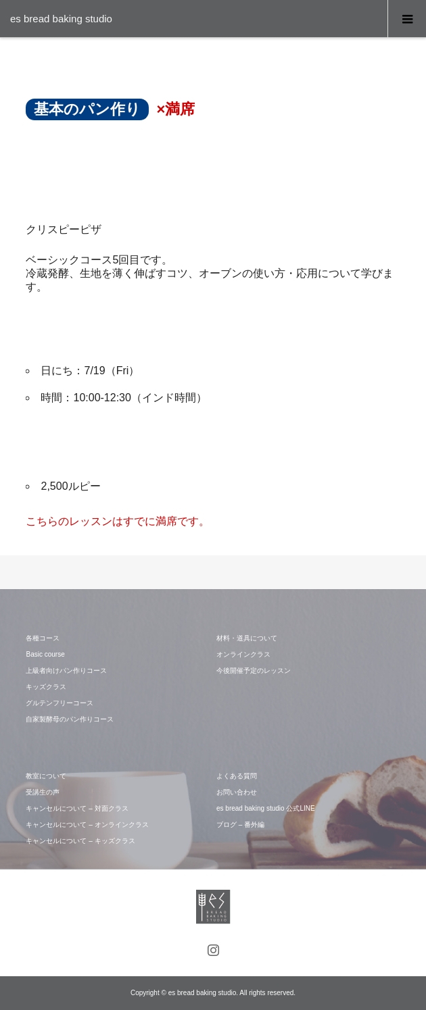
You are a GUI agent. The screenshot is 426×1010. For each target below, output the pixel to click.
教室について (46, 776)
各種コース (43, 638)
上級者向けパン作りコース (66, 670)
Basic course (45, 654)
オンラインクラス (243, 654)
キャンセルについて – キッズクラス (80, 840)
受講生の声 (43, 792)
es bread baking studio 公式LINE (265, 808)
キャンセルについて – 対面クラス (77, 808)
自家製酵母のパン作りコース (70, 719)
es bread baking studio (61, 18)
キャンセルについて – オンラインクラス (87, 824)
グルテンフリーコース (59, 703)
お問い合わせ (236, 792)
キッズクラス (46, 686)
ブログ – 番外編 (240, 824)
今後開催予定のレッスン (253, 670)
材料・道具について (246, 638)
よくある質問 (236, 776)
